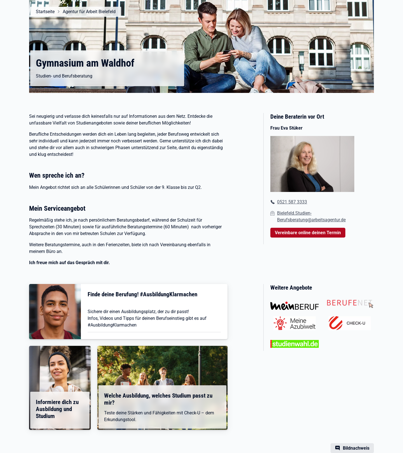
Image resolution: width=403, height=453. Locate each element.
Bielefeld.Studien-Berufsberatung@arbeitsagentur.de (311, 216)
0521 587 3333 (292, 202)
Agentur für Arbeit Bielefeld (89, 11)
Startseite (45, 11)
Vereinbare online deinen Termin (308, 232)
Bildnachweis (356, 448)
